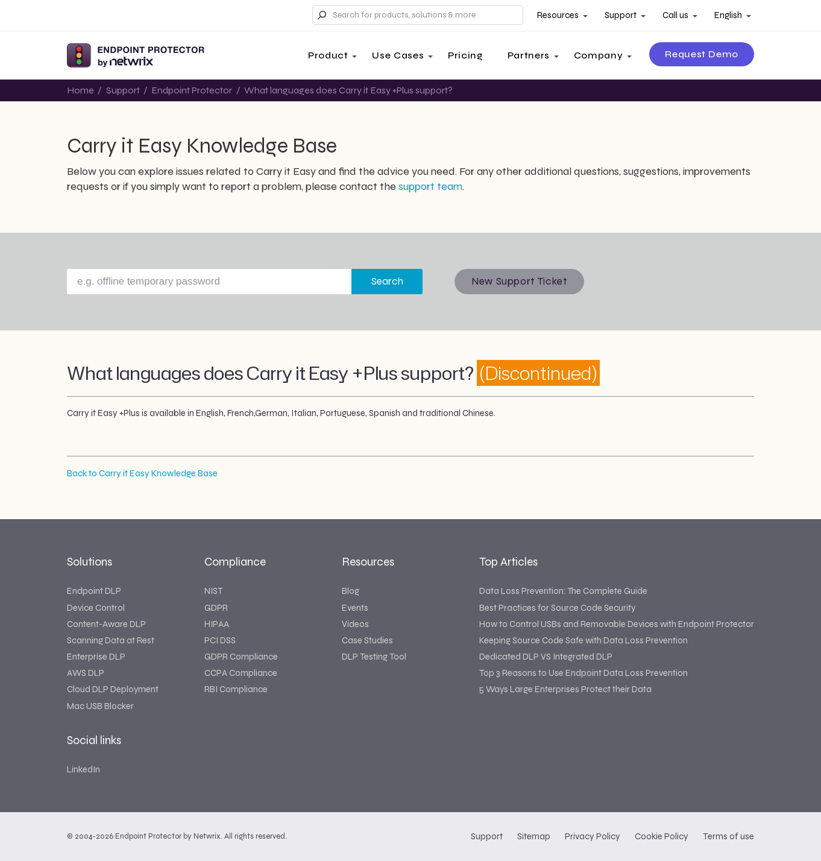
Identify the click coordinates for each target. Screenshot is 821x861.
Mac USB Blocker (100, 706)
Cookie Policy (661, 836)
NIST (213, 590)
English (728, 15)
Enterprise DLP (96, 656)
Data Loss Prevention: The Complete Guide (563, 590)
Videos (355, 624)
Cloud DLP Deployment (113, 689)
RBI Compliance (236, 689)
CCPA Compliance (240, 672)
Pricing (465, 55)
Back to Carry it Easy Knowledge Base (142, 473)
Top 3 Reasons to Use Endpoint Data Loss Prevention (583, 672)
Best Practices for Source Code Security (557, 607)
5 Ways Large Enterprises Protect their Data (565, 689)
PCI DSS (220, 640)
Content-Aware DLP (106, 624)
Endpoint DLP (94, 590)
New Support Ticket (519, 281)
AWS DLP (85, 672)
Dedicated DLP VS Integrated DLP (545, 656)
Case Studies (367, 640)
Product (328, 55)
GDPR (216, 607)
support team (430, 186)
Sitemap (533, 836)
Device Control (96, 607)
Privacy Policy (592, 836)
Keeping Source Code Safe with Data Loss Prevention (583, 640)
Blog (350, 590)
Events (355, 607)
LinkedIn (83, 769)
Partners (529, 55)
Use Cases (398, 55)
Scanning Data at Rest (110, 640)
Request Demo (701, 54)
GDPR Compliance (241, 656)
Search (387, 281)
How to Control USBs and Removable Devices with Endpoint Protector (616, 624)
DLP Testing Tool (374, 656)
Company (598, 55)
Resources (558, 15)
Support (621, 15)
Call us (675, 15)
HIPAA (216, 624)
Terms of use (728, 836)
